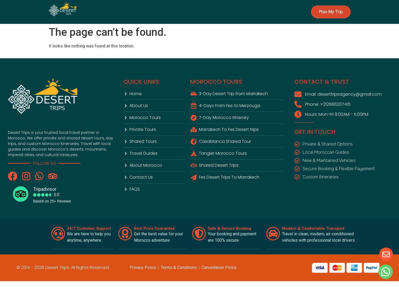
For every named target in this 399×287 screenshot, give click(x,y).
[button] (330, 12)
